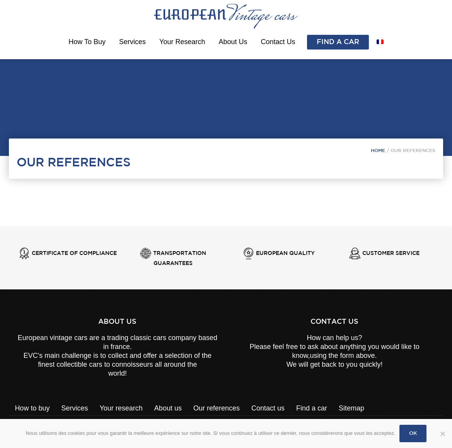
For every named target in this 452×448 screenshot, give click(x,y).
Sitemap (351, 408)
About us (233, 42)
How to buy (87, 42)
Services (132, 42)
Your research (182, 42)
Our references (216, 408)
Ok (413, 433)
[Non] (442, 438)
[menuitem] (380, 41)
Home (378, 151)
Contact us (278, 42)
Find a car (338, 42)
